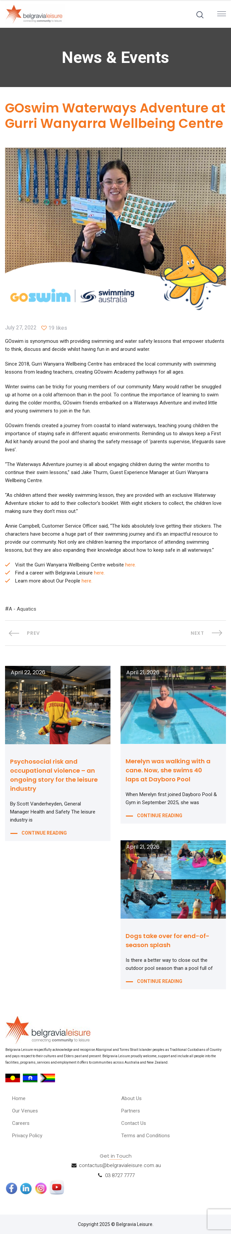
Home (19, 1098)
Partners (130, 1111)
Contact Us (133, 1123)
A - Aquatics (22, 609)
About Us (131, 1098)
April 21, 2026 (142, 672)
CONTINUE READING (44, 833)
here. (130, 565)
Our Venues (25, 1111)
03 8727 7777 (120, 1175)
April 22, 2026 (28, 672)
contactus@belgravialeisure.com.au (120, 1165)
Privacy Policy (27, 1136)
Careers (21, 1123)
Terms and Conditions (145, 1136)
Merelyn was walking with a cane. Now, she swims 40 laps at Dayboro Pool (168, 770)
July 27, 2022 (21, 327)
